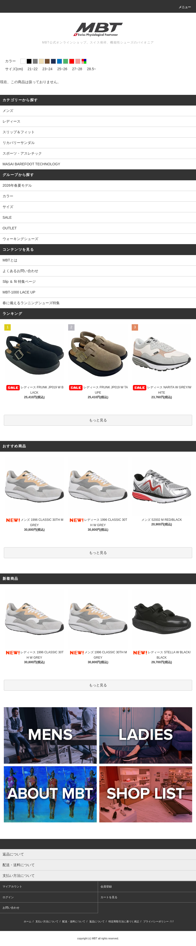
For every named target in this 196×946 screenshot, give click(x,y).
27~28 (77, 69)
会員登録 (106, 886)
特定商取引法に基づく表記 (123, 921)
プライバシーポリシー (156, 921)
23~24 (47, 69)
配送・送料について (73, 921)
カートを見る (109, 897)
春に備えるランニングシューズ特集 (31, 303)
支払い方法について (46, 921)
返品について (97, 921)
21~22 (33, 69)
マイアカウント (12, 886)
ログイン (8, 897)
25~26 (62, 69)
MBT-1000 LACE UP (19, 292)
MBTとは (10, 260)
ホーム (27, 921)
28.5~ (91, 69)
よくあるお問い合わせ (20, 271)
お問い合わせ (11, 907)
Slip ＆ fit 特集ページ (19, 281)
